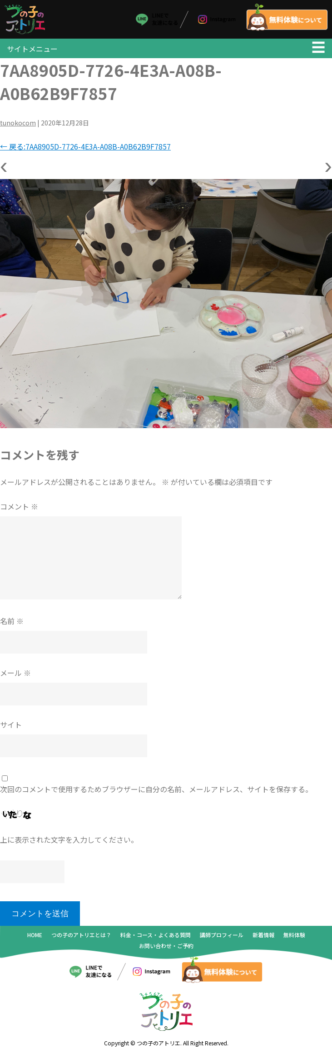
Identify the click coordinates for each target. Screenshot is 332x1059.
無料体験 (294, 936)
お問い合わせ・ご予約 (166, 947)
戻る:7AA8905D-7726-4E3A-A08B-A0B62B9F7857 (85, 148)
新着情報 (263, 936)
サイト (11, 726)
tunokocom (18, 125)
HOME (34, 936)
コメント (19, 508)
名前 (12, 623)
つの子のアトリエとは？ (81, 936)
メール (15, 674)
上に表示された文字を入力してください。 (69, 841)
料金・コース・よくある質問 (155, 936)
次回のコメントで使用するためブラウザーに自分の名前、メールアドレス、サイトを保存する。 (156, 791)
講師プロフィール (221, 936)
